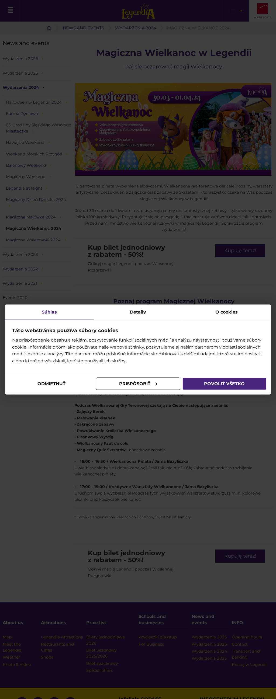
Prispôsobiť (138, 383)
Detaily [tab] (138, 311)
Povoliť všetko (224, 383)
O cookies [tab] (226, 311)
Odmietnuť (52, 383)
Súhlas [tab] (49, 311)
